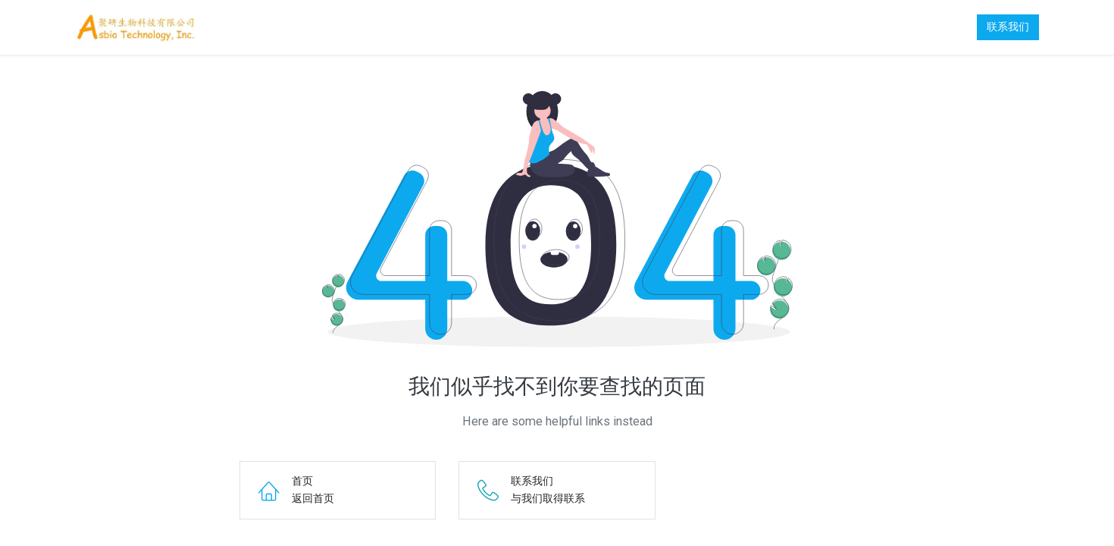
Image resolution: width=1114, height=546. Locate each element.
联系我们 (1008, 26)
